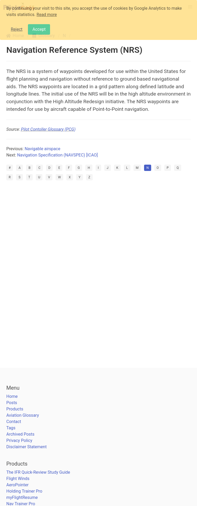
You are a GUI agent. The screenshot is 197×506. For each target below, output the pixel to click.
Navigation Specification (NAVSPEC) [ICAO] (57, 155)
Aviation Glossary (22, 415)
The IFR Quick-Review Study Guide (38, 472)
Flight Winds (17, 478)
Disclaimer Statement (26, 446)
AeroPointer (17, 484)
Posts (11, 402)
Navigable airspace (42, 148)
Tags (11, 427)
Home (12, 396)
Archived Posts (20, 434)
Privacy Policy (19, 440)
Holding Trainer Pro (24, 491)
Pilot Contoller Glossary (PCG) (48, 129)
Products (14, 408)
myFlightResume (22, 497)
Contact (13, 421)
